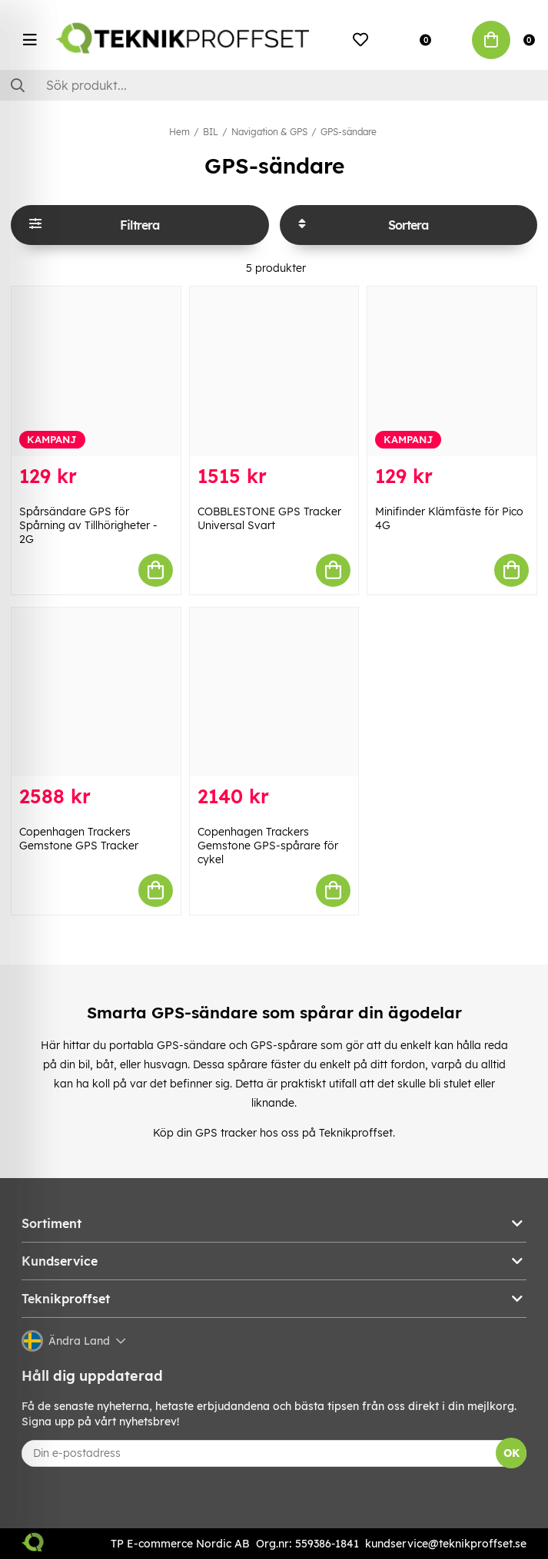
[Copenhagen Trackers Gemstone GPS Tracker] (96, 691)
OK (511, 1453)
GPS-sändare (348, 131)
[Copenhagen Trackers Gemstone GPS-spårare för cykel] (274, 691)
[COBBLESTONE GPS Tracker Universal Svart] (274, 370)
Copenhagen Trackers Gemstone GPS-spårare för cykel (268, 845)
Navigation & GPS (269, 131)
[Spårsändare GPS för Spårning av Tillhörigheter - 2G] (96, 370)
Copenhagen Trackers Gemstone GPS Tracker (78, 838)
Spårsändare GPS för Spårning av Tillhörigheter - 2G (88, 525)
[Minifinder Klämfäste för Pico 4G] (452, 370)
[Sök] (274, 85)
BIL (210, 131)
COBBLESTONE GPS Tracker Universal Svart (269, 518)
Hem (179, 131)
